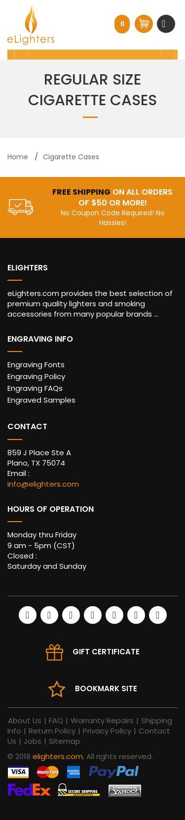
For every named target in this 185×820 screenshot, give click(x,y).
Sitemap (64, 741)
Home (17, 157)
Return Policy (52, 731)
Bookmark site (106, 688)
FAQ (56, 720)
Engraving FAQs (35, 388)
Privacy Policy (107, 731)
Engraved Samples (41, 400)
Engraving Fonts (36, 364)
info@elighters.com (43, 484)
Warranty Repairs (102, 720)
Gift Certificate (106, 651)
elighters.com (58, 756)
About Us (24, 720)
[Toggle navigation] (164, 23)
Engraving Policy (36, 376)
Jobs (32, 741)
